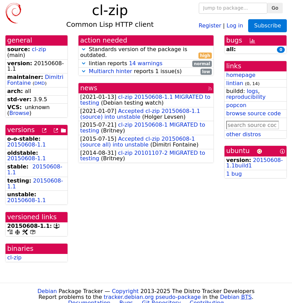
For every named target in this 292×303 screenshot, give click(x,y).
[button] (83, 49)
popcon (236, 105)
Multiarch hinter (110, 71)
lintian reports (146, 64)
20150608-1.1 (26, 144)
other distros (243, 134)
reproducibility (246, 97)
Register (210, 25)
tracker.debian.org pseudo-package (152, 297)
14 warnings (145, 63)
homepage (240, 75)
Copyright (125, 291)
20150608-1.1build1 (254, 163)
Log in (235, 25)
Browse (19, 113)
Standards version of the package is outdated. (146, 52)
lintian (234, 83)
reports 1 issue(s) (146, 71)
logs (252, 91)
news (88, 88)
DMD (39, 83)
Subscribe (267, 25)
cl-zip (39, 49)
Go (275, 8)
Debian (47, 291)
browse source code (253, 113)
